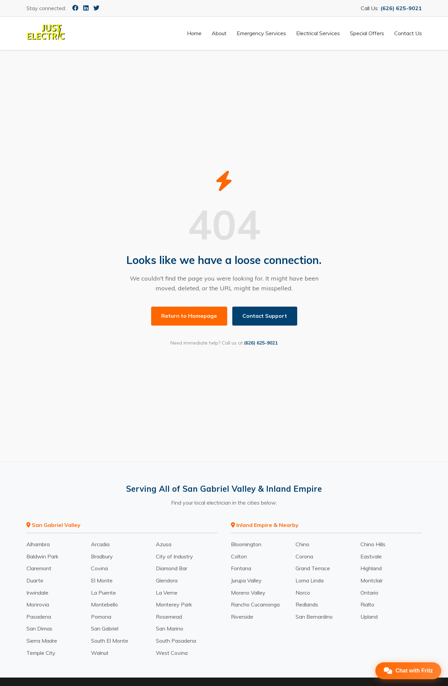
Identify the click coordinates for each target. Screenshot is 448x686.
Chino (302, 544)
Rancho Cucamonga (255, 604)
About (219, 33)
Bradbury (102, 556)
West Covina (172, 652)
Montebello (104, 604)
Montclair (371, 580)
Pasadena (38, 616)
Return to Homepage (189, 315)
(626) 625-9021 (401, 8)
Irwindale (37, 592)
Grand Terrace (313, 568)
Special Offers (367, 33)
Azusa (163, 544)
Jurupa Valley (246, 580)
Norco (303, 592)
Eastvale (371, 556)
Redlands (307, 604)
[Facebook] (75, 8)
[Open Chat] (408, 670)
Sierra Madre (41, 640)
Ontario (369, 592)
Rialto (367, 604)
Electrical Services (318, 33)
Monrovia (37, 604)
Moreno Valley (248, 592)
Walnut (100, 652)
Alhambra (38, 544)
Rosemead (169, 616)
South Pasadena (176, 640)
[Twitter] (96, 8)
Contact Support (264, 315)
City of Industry (174, 556)
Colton (239, 556)
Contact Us (408, 33)
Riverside (242, 616)
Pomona (101, 616)
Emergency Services (261, 33)
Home (194, 33)
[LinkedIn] (86, 8)
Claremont (38, 568)
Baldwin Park (42, 556)
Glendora (167, 580)
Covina (99, 568)
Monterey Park (174, 604)
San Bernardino (314, 616)
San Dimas (39, 628)
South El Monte (109, 640)
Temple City (40, 652)
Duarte (34, 580)
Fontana (241, 568)
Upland (369, 616)
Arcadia (100, 544)
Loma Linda (310, 580)
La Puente (103, 592)
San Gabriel (104, 628)
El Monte (102, 580)
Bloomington (246, 544)
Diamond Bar (171, 568)
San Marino (169, 628)
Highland (371, 568)
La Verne (167, 592)
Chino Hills (372, 544)
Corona (304, 556)
